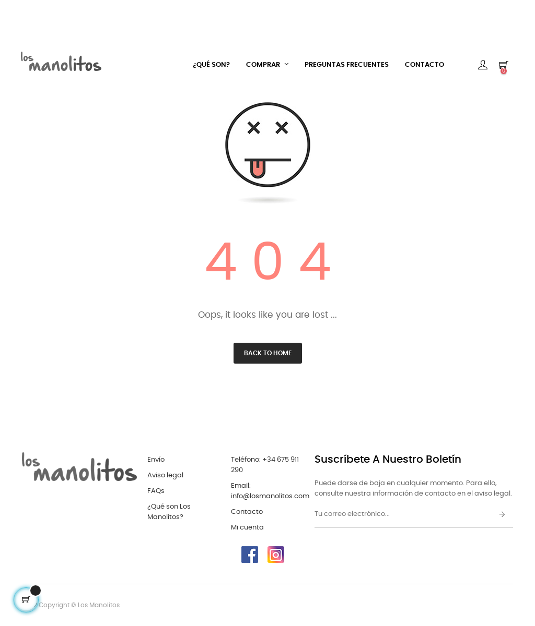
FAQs (156, 491)
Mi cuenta (247, 527)
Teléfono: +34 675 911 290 (265, 465)
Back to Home (268, 353)
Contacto (247, 512)
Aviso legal (165, 475)
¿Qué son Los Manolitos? (169, 512)
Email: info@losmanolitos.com (270, 491)
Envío (156, 459)
